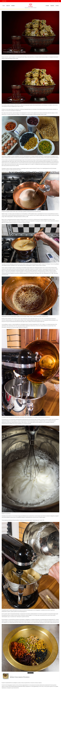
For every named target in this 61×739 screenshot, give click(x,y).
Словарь (47, 5)
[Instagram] (55, 1)
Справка (13, 5)
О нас (3, 5)
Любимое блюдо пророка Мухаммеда (19, 677)
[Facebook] (51, 1)
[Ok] (53, 1)
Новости (8, 5)
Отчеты (57, 5)
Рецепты (52, 5)
